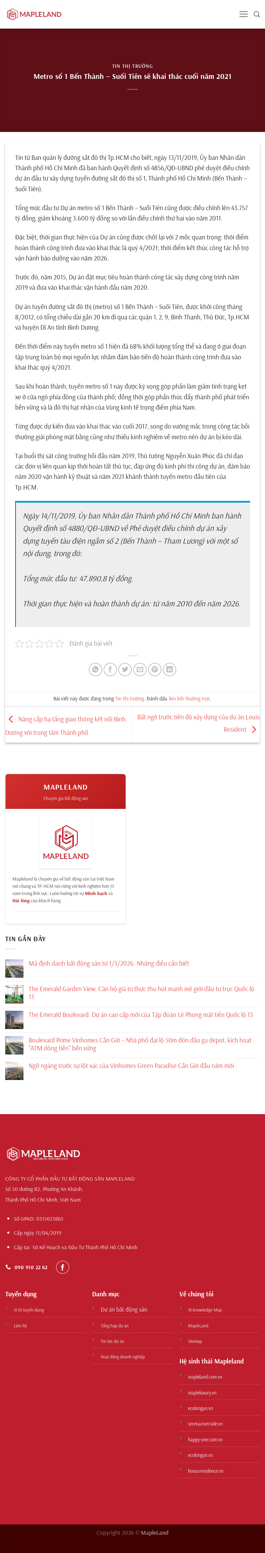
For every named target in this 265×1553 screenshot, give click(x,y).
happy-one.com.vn (205, 1440)
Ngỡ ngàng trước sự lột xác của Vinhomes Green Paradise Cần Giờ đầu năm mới (131, 1066)
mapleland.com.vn (205, 1377)
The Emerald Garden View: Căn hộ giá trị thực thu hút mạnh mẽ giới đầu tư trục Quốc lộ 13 (141, 993)
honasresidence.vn (205, 1471)
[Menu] (244, 14)
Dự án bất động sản (124, 1309)
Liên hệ (20, 1325)
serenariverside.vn (205, 1424)
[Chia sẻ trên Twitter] (125, 669)
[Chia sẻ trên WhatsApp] (95, 669)
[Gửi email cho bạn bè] (140, 669)
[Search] (257, 14)
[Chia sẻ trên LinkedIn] (169, 669)
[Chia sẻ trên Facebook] (110, 669)
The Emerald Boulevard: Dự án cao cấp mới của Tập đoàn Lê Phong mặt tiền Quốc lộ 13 (141, 1015)
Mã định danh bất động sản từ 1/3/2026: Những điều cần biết (109, 963)
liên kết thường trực (189, 698)
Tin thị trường (132, 66)
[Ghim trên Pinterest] (154, 669)
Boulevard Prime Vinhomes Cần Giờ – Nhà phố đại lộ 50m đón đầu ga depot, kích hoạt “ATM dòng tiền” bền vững (140, 1044)
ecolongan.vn (200, 1408)
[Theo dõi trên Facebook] (62, 1267)
